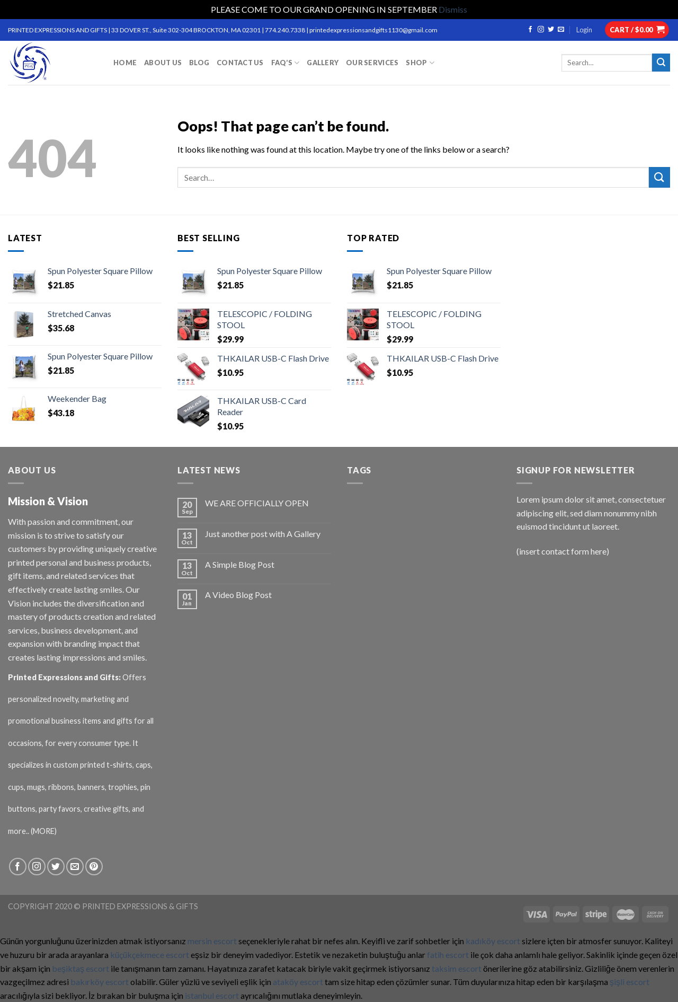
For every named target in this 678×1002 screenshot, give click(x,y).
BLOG (199, 62)
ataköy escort (298, 982)
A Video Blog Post (238, 595)
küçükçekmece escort (149, 955)
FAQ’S (285, 63)
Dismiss (453, 9)
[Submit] (659, 177)
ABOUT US (163, 62)
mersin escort (212, 941)
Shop (420, 63)
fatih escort (448, 955)
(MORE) (44, 831)
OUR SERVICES (372, 62)
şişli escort (629, 982)
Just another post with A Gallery (262, 534)
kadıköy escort (493, 941)
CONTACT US (240, 62)
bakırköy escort (99, 982)
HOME (125, 62)
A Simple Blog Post (239, 564)
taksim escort (456, 968)
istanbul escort (212, 995)
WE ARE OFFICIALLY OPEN (257, 503)
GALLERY (322, 62)
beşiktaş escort (80, 968)
